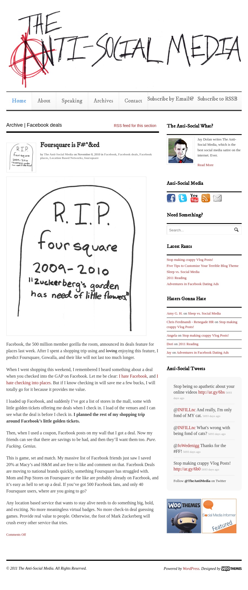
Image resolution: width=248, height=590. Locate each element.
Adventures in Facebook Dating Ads (193, 284)
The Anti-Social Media (58, 154)
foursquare (91, 157)
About (43, 101)
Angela (172, 335)
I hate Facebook (133, 376)
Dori (170, 344)
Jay (169, 352)
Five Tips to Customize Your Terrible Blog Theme (203, 266)
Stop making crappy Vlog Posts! (190, 260)
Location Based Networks (66, 157)
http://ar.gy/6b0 (187, 469)
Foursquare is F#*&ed (69, 145)
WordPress (191, 569)
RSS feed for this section (135, 125)
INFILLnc (186, 409)
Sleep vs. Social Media (183, 272)
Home (19, 101)
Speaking (72, 101)
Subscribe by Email (168, 99)
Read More (206, 165)
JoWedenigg (188, 445)
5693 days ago (211, 416)
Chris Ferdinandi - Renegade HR (190, 322)
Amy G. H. (175, 313)
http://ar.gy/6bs (211, 392)
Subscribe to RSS (216, 99)
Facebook (110, 154)
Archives (103, 101)
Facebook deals (128, 154)
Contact (133, 101)
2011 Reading (177, 278)
